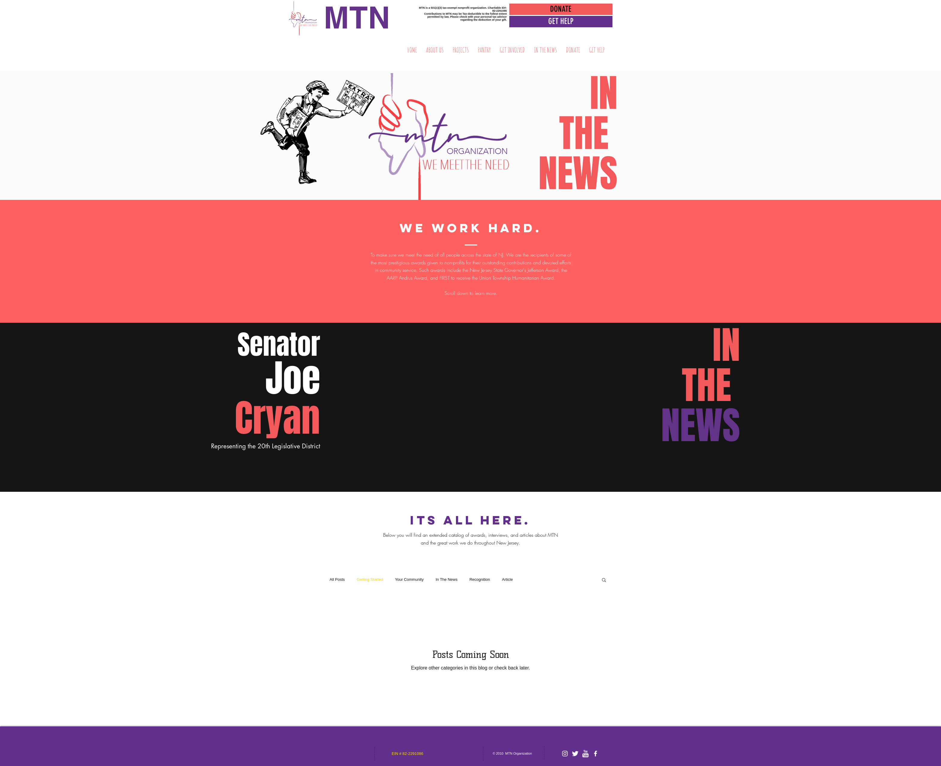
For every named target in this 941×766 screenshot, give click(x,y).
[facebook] (595, 753)
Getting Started (370, 579)
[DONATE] (560, 9)
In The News (446, 579)
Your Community (409, 579)
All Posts (337, 579)
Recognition (479, 579)
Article (507, 579)
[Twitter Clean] (575, 753)
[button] (560, 21)
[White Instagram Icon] (565, 753)
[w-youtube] (585, 753)
